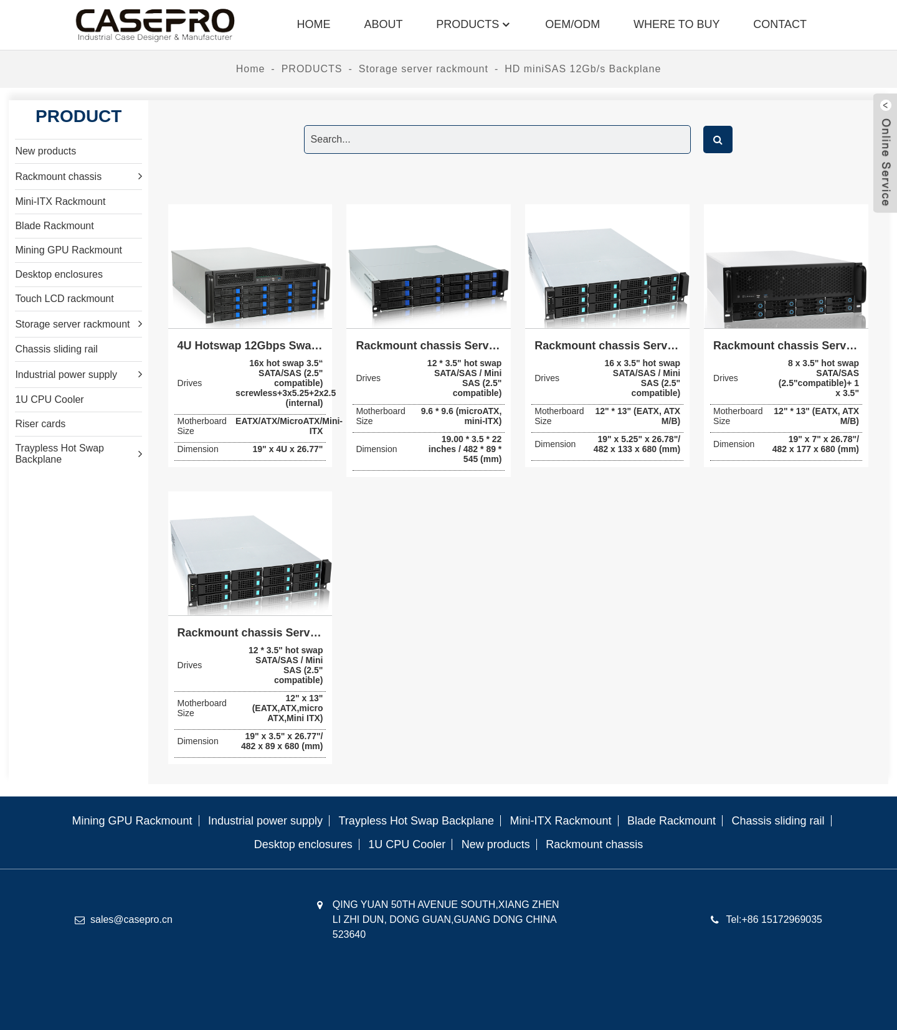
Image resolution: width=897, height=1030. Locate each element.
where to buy (676, 24)
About (383, 24)
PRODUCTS (473, 24)
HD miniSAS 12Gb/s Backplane (583, 69)
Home (313, 24)
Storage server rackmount (423, 69)
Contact (780, 24)
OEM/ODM (572, 24)
